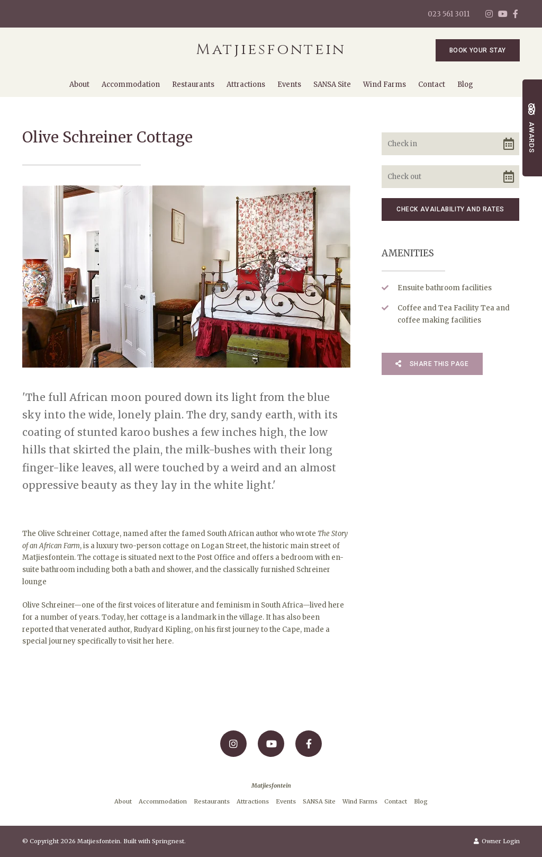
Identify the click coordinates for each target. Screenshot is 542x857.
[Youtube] (502, 14)
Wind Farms (384, 84)
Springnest (168, 841)
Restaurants (193, 84)
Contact (431, 84)
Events (289, 84)
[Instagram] (489, 14)
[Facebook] (515, 14)
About (79, 84)
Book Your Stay (477, 50)
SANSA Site (332, 84)
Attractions (246, 84)
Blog (465, 84)
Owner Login (497, 841)
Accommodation (131, 84)
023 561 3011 (448, 14)
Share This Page (432, 364)
